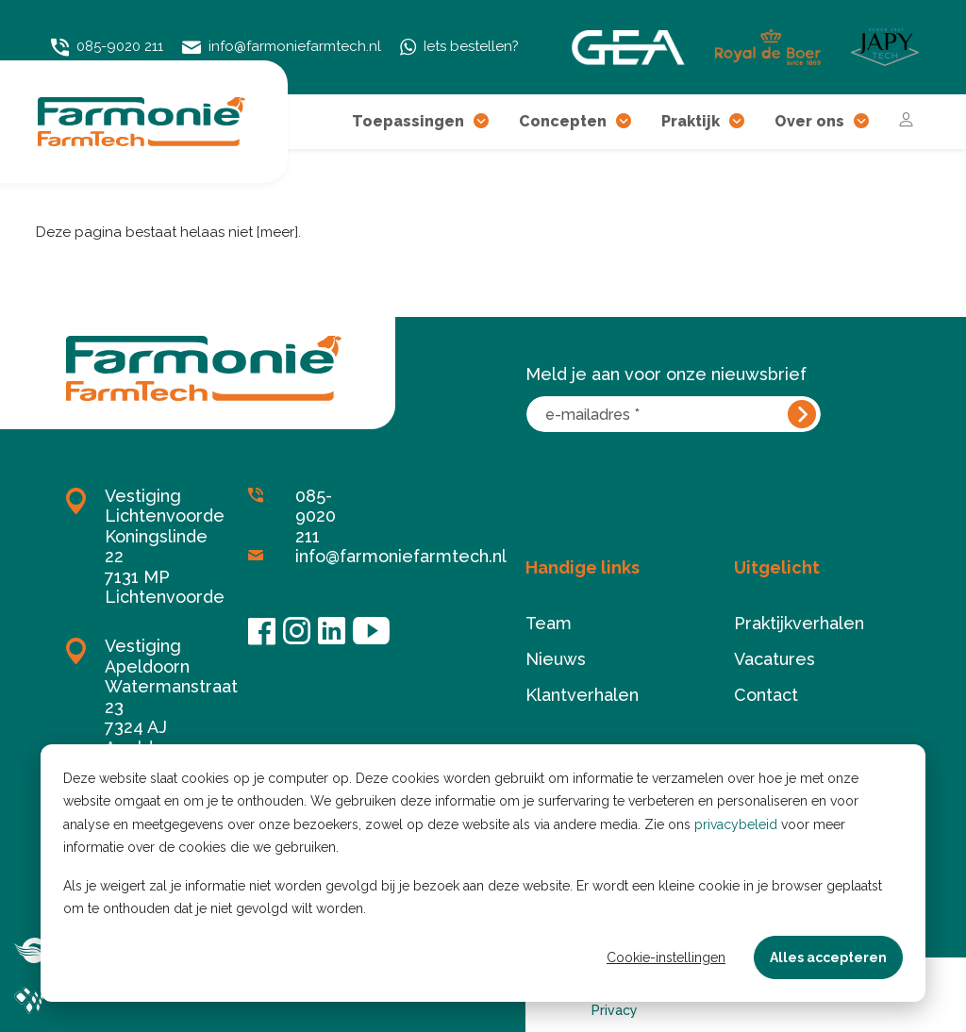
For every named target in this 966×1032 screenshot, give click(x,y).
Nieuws (555, 659)
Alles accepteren (828, 957)
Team (548, 623)
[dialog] (483, 873)
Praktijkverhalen (799, 623)
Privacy (614, 1010)
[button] (481, 122)
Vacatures (774, 659)
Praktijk (702, 122)
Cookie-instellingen (666, 957)
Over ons (821, 122)
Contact (766, 695)
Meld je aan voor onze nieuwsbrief (666, 374)
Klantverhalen (582, 695)
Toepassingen (420, 122)
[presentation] (668, 481)
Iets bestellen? (459, 47)
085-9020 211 (107, 47)
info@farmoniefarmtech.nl (281, 47)
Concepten (575, 122)
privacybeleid (735, 824)
